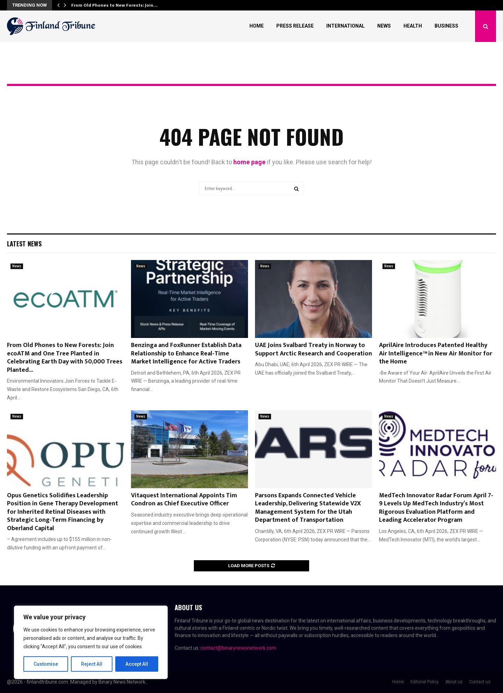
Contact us (479, 681)
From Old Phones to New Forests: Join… (114, 5)
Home (256, 26)
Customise (46, 664)
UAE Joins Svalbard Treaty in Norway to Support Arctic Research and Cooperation (313, 349)
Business (446, 26)
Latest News (24, 243)
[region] (91, 642)
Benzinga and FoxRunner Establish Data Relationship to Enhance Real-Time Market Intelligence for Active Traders (186, 353)
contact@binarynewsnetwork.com (238, 648)
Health (412, 26)
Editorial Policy (424, 681)
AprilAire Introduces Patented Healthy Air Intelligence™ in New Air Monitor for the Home (435, 353)
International (345, 26)
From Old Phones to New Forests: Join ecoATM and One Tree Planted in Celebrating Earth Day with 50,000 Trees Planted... (64, 357)
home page (249, 162)
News (384, 26)
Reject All (92, 664)
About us (453, 681)
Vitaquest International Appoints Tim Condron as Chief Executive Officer (184, 499)
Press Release (295, 26)
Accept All (136, 664)
